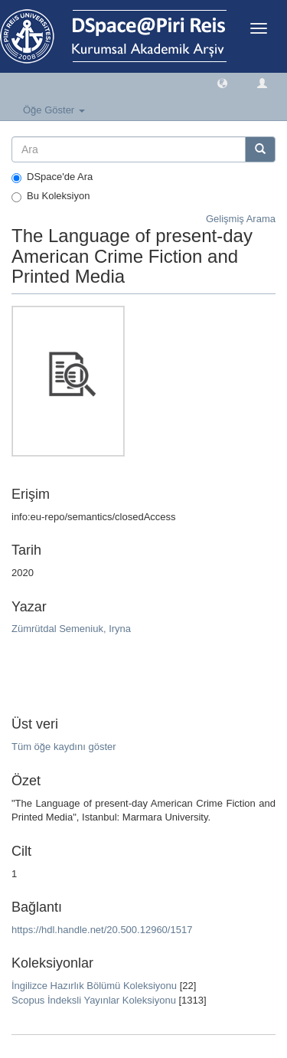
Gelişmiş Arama (241, 218)
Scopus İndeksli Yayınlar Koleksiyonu (93, 1000)
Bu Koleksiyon (50, 196)
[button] (222, 82)
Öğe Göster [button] (54, 110)
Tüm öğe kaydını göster (63, 746)
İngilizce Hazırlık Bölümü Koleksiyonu (94, 985)
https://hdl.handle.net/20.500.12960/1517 (101, 929)
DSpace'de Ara (52, 177)
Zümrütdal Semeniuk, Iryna (71, 628)
